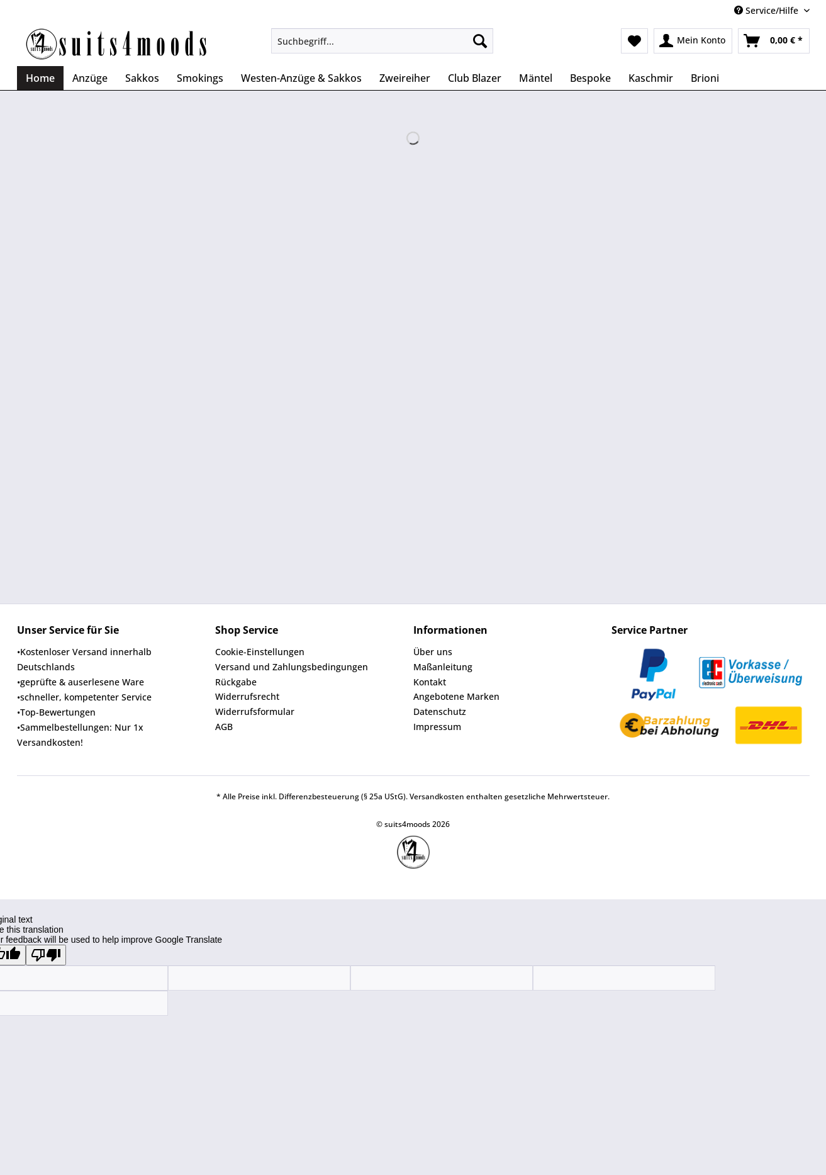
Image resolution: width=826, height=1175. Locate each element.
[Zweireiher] (405, 78)
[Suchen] (480, 40)
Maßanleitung (442, 667)
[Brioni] (705, 78)
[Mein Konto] (693, 40)
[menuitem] (382, 46)
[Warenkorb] (774, 40)
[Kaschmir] (651, 78)
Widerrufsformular (254, 711)
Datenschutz (439, 711)
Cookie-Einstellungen (259, 652)
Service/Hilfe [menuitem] (767, 10)
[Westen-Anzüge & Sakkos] (301, 78)
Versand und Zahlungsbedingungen (291, 667)
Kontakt (429, 682)
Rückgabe (236, 682)
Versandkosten (437, 796)
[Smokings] (200, 78)
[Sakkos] (142, 78)
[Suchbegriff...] (382, 40)
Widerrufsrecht (247, 696)
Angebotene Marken (456, 696)
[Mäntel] (535, 78)
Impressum (437, 727)
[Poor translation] (46, 955)
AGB (224, 727)
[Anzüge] (90, 78)
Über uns (432, 652)
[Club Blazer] (474, 78)
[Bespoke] (590, 78)
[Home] (40, 78)
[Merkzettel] (634, 40)
